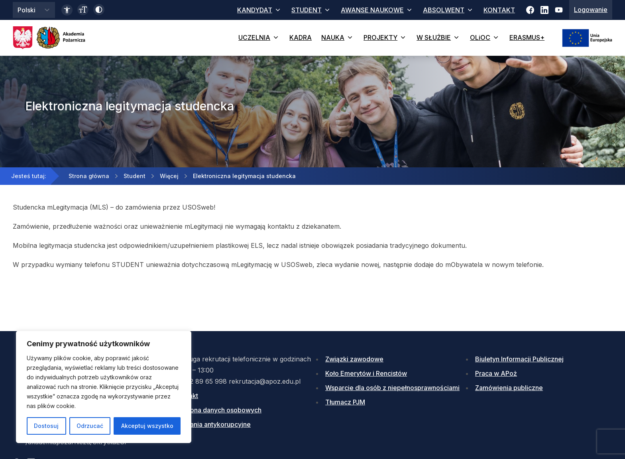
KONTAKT (499, 10)
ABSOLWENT (448, 10)
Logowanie (590, 10)
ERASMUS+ (526, 37)
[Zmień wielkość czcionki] (82, 9)
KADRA (300, 37)
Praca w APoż (496, 373)
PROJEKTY (385, 37)
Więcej (169, 176)
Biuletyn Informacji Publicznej (519, 359)
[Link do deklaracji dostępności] (67, 10)
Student (134, 176)
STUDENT (311, 10)
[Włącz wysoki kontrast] (98, 9)
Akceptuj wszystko (147, 425)
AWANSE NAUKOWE (377, 10)
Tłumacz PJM (345, 402)
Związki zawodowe (354, 359)
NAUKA (337, 37)
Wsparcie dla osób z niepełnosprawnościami (392, 388)
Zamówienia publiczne (509, 388)
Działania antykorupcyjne (213, 424)
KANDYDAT (259, 10)
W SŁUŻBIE (438, 37)
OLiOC (485, 37)
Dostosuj (46, 425)
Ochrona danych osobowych (218, 410)
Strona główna (89, 176)
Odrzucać (90, 425)
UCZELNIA (259, 37)
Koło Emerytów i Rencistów (366, 373)
